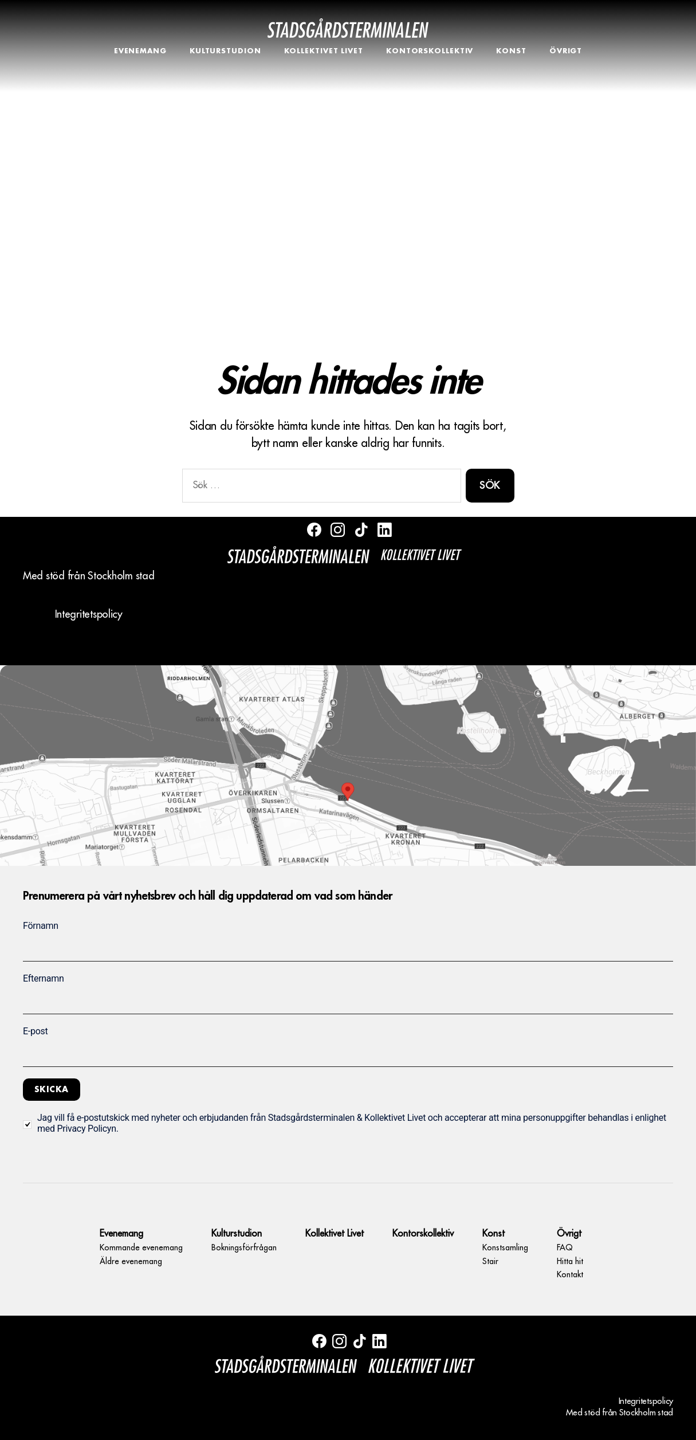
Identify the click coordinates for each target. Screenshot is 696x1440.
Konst (511, 51)
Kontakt (570, 1274)
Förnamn (40, 925)
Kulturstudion (225, 51)
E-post (35, 1031)
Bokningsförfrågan (244, 1247)
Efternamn (43, 978)
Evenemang (140, 51)
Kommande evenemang (141, 1247)
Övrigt (565, 51)
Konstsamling (505, 1247)
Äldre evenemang (131, 1261)
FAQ (565, 1247)
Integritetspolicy (89, 614)
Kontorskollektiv (429, 51)
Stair (490, 1261)
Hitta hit (570, 1261)
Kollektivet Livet (323, 51)
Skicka (51, 1089)
